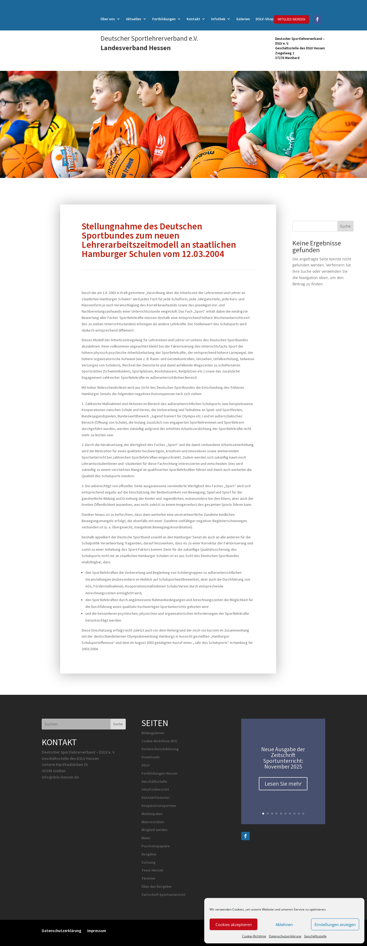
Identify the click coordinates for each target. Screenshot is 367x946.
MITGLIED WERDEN (291, 19)
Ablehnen (284, 924)
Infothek (218, 19)
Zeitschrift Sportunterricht (163, 894)
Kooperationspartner (158, 805)
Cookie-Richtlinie (254, 936)
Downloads (150, 757)
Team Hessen (152, 870)
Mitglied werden (154, 829)
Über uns (108, 19)
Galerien (243, 19)
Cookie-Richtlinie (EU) (159, 741)
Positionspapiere (155, 846)
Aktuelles (133, 19)
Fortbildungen (164, 19)
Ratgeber (148, 854)
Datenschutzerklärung (285, 936)
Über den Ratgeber (156, 886)
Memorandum (152, 821)
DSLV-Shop (265, 19)
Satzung (148, 862)
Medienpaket (151, 813)
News (145, 837)
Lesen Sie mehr (283, 787)
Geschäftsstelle (315, 936)
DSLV (145, 765)
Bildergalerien (152, 732)
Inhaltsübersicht (155, 789)
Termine (148, 878)
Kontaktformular (155, 797)
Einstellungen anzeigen (335, 924)
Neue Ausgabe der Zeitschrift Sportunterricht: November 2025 (283, 761)
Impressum (96, 930)
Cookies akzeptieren (234, 924)
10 (303, 813)
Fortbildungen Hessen (159, 773)
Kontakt (193, 19)
